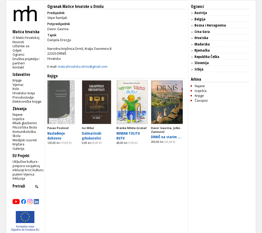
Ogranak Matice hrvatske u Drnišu (75, 6)
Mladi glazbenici (25, 123)
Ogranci (18, 54)
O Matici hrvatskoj (26, 37)
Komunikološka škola (24, 133)
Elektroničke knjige (27, 101)
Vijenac (18, 84)
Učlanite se (21, 46)
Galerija (18, 148)
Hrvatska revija (24, 93)
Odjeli (17, 50)
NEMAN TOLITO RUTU (128, 136)
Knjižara (18, 144)
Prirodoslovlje (23, 97)
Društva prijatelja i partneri (26, 60)
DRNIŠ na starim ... (166, 136)
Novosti (18, 42)
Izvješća (18, 118)
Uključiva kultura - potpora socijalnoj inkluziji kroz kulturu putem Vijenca (28, 168)
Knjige (17, 80)
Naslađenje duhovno (56, 136)
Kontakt (18, 67)
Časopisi (201, 100)
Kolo (16, 88)
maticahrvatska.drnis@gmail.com (82, 66)
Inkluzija (19, 178)
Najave (18, 114)
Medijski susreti (25, 140)
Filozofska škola (25, 127)
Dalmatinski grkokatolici (91, 136)
